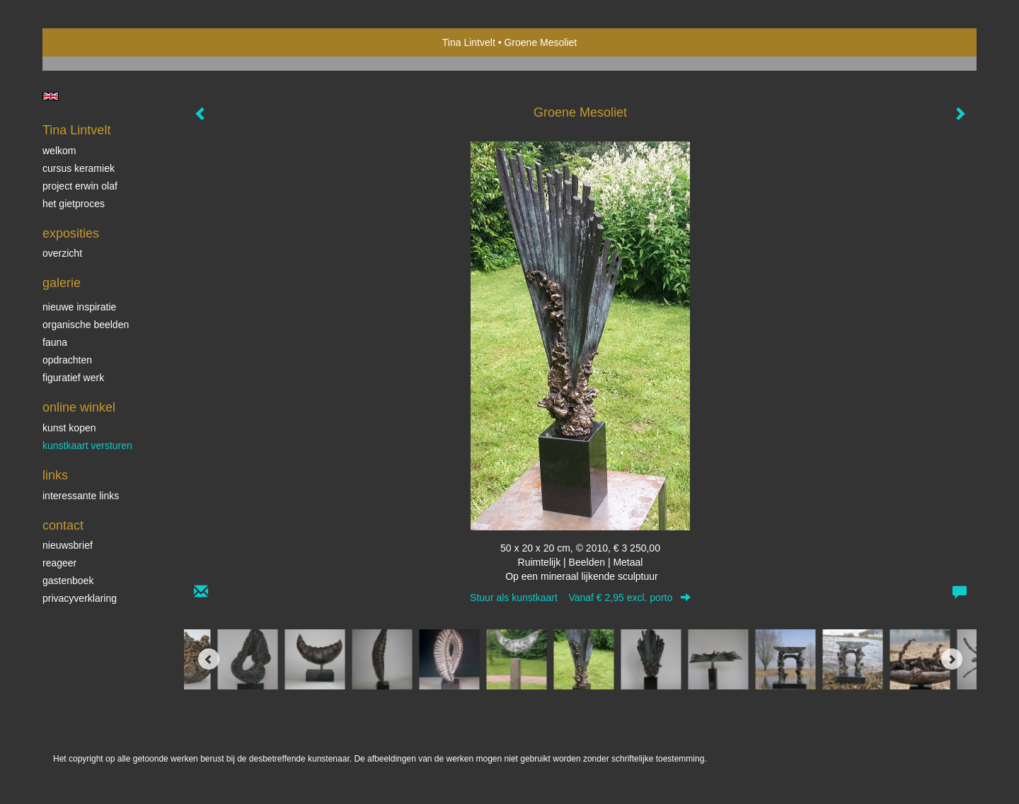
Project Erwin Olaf (79, 186)
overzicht (62, 253)
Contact (63, 525)
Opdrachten (67, 360)
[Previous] (208, 659)
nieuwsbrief (67, 545)
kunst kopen (69, 427)
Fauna (54, 342)
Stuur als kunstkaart (580, 597)
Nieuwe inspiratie (79, 307)
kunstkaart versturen (87, 445)
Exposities (70, 233)
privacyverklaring (79, 598)
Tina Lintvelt (468, 42)
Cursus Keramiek (78, 168)
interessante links (80, 495)
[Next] (951, 659)
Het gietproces (73, 203)
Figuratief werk (73, 377)
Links (55, 475)
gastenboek (67, 580)
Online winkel (78, 407)
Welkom (59, 150)
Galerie (61, 283)
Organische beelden (85, 324)
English (50, 96)
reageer (59, 563)
